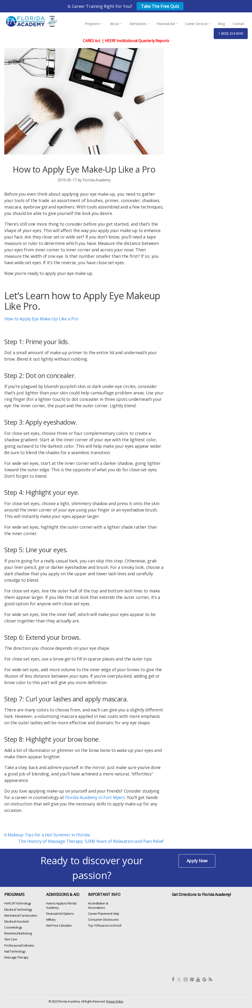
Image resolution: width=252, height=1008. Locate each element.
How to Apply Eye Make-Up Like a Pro (41, 319)
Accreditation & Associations (98, 905)
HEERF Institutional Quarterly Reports (137, 40)
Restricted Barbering (18, 933)
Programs (93, 23)
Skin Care (10, 939)
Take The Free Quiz (160, 6)
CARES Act (92, 40)
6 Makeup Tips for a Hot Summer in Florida (47, 835)
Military (50, 919)
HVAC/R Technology (17, 903)
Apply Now (197, 861)
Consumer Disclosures (103, 919)
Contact (238, 23)
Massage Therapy (16, 957)
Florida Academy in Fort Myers (95, 797)
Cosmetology (13, 927)
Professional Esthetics (19, 945)
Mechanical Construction (20, 915)
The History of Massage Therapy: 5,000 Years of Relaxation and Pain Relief (91, 841)
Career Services (197, 23)
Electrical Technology (18, 909)
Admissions (139, 23)
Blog (221, 23)
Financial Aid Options (60, 913)
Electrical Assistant (16, 921)
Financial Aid (167, 23)
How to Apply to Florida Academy (61, 905)
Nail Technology (14, 951)
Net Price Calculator (59, 925)
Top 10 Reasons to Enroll (104, 925)
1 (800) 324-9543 (230, 33)
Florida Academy (97, 180)
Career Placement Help (103, 913)
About (116, 23)
